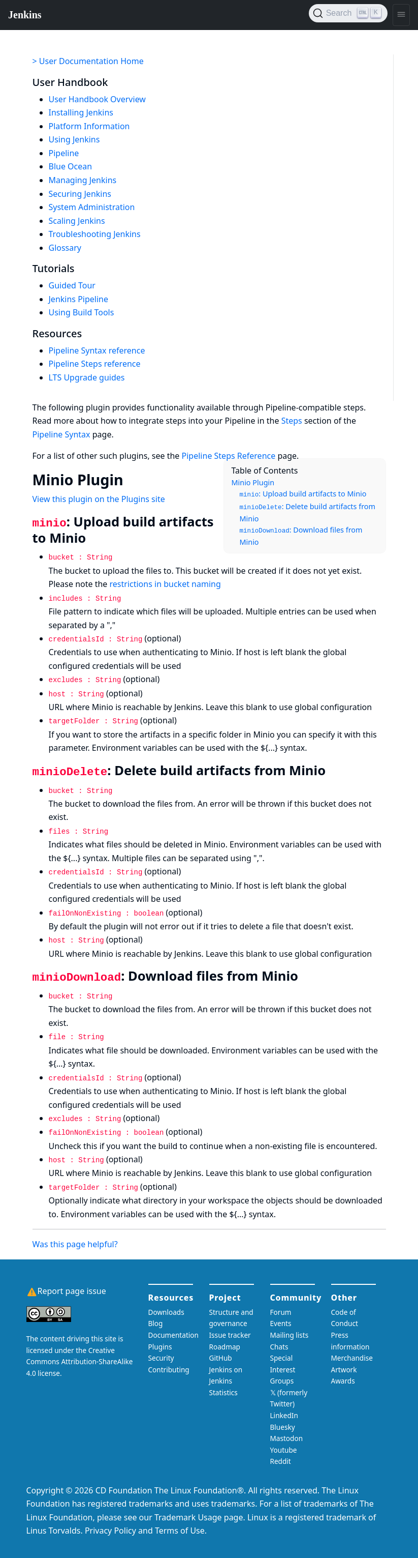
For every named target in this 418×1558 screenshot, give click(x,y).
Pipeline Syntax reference (97, 350)
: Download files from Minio (301, 536)
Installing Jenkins (81, 112)
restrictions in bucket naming (165, 584)
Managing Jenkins (83, 180)
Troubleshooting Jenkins (95, 234)
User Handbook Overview (97, 99)
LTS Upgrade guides (87, 377)
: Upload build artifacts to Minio (303, 493)
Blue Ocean (70, 166)
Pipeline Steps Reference (229, 455)
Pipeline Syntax (61, 434)
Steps (291, 420)
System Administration (92, 207)
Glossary (65, 247)
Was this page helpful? (75, 1244)
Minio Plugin (253, 482)
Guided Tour (72, 285)
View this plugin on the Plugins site (99, 499)
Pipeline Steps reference (95, 363)
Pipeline (64, 153)
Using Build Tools (81, 312)
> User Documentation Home (88, 61)
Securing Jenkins (80, 193)
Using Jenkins (74, 139)
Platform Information (89, 126)
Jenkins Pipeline (79, 299)
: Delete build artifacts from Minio (307, 513)
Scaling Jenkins (77, 220)
